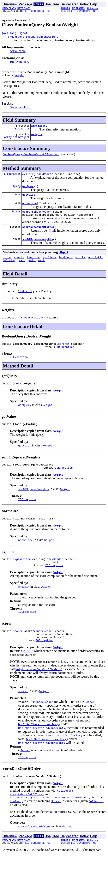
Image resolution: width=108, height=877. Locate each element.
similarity (39, 128)
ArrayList (11, 140)
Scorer (16, 218)
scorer (27, 218)
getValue (28, 200)
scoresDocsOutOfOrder (38, 235)
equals (19, 266)
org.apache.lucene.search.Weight (33, 37)
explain (28, 178)
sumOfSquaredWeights (37, 248)
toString (9, 270)
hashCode (65, 266)
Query (16, 191)
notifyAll (95, 266)
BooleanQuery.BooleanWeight (24, 158)
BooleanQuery (19, 62)
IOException (65, 359)
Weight (19, 77)
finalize (33, 266)
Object (63, 261)
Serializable (18, 51)
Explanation (12, 178)
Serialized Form (20, 109)
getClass (49, 266)
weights (37, 137)
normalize (29, 209)
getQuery (28, 191)
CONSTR (35, 11)
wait (22, 270)
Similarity (22, 131)
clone (7, 266)
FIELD (26, 11)
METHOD (46, 11)
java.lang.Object (15, 33)
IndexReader (44, 178)
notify (80, 266)
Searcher (52, 158)
